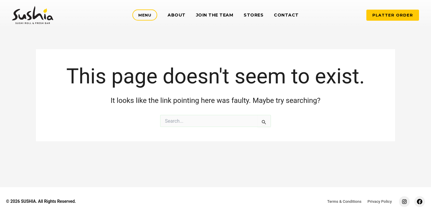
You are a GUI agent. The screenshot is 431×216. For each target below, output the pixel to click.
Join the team (214, 15)
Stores (253, 15)
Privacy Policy (380, 201)
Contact (286, 15)
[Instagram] (404, 201)
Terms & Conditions (344, 201)
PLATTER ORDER (392, 15)
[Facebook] (419, 201)
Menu (144, 15)
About (177, 15)
